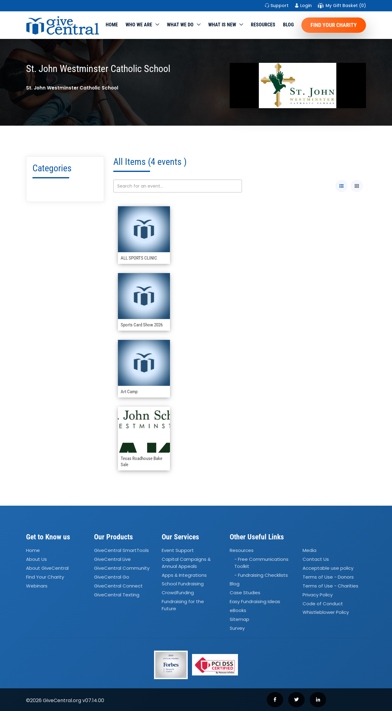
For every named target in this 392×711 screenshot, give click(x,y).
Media (309, 550)
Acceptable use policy (328, 568)
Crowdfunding (178, 593)
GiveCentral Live (112, 559)
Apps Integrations (184, 575)
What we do (180, 25)
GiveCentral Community (121, 568)
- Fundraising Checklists (261, 575)
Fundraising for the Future (183, 605)
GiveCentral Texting (116, 594)
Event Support (178, 550)
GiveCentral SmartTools (121, 550)
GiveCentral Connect (118, 586)
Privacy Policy (318, 594)
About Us (36, 559)
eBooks (238, 610)
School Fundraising (183, 584)
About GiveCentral (47, 568)
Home (112, 25)
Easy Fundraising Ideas (255, 601)
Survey (237, 628)
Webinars (36, 586)
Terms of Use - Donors (328, 577)
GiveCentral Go (111, 577)
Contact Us (316, 559)
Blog (288, 25)
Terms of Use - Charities (330, 586)
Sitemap (239, 619)
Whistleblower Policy (326, 612)
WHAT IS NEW (222, 25)
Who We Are (139, 25)
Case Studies (245, 593)
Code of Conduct (323, 603)
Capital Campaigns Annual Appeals (186, 562)
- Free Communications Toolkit (261, 562)
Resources (263, 25)
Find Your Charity (334, 25)
